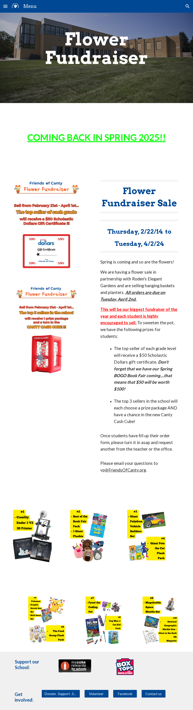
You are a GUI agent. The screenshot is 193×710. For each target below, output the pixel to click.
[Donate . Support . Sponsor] (61, 694)
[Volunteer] (96, 694)
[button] (5, 6)
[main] (96, 57)
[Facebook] (125, 694)
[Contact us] (153, 694)
